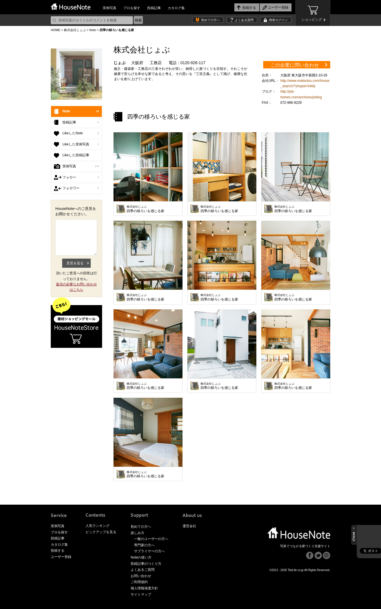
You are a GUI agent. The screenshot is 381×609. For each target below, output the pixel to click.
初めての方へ (210, 20)
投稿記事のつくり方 (146, 564)
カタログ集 (176, 8)
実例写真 (109, 8)
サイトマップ (141, 594)
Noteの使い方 (141, 557)
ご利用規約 (139, 582)
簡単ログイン (278, 20)
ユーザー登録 (61, 557)
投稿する (57, 551)
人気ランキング (98, 526)
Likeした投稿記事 (75, 155)
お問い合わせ (141, 576)
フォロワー (80, 188)
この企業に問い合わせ (294, 65)
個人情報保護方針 (144, 588)
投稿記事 (154, 8)
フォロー (80, 177)
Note (92, 30)
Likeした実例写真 (80, 144)
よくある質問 (244, 20)
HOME (55, 30)
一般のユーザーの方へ (151, 539)
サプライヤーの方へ (149, 551)
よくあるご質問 (143, 570)
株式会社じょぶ (75, 30)
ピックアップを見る (101, 532)
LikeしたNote (80, 133)
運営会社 (189, 526)
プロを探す (131, 8)
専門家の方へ (144, 545)
